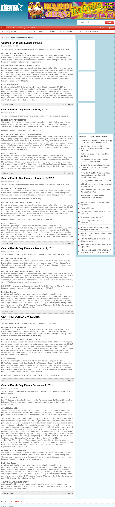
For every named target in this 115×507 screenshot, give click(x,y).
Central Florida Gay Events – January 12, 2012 (27, 248)
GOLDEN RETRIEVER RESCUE (48, 323)
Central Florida (8, 104)
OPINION (51, 32)
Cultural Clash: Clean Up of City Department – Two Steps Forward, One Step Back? (95, 148)
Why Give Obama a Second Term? (93, 217)
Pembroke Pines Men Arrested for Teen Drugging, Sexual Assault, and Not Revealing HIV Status (95, 175)
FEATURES (30, 32)
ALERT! (5, 32)
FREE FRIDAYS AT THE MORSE (28, 49)
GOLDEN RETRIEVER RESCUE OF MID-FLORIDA (54, 49)
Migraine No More (87, 208)
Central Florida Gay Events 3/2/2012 (21, 43)
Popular (91, 136)
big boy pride (22, 391)
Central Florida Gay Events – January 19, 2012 (27, 178)
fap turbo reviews (6, 506)
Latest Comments (101, 136)
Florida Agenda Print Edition (27, 28)
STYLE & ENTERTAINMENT (88, 32)
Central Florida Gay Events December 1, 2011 (27, 385)
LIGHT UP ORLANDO (53, 391)
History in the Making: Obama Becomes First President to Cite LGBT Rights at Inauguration (95, 167)
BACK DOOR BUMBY (11, 49)
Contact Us (11, 28)
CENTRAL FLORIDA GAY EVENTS (20, 316)
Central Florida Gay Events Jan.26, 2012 (24, 109)
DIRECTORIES (17, 32)
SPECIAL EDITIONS (66, 32)
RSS (112, 28)
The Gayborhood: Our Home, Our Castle (95, 181)
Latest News (82, 136)
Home (3, 28)
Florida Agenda (16, 501)
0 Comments (69, 104)
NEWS (41, 32)
